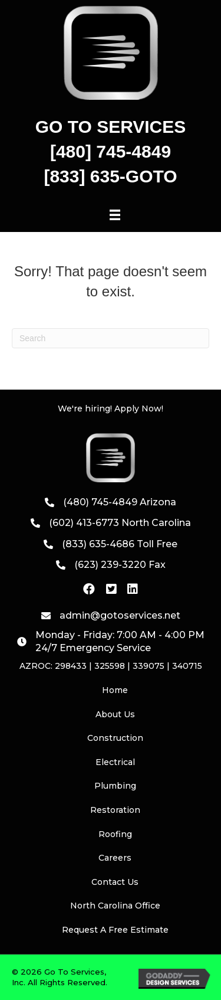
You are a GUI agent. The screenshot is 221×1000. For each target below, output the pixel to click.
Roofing (115, 834)
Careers (114, 857)
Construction (115, 738)
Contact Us (114, 882)
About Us (115, 714)
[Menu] (115, 215)
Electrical (115, 762)
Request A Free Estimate (115, 929)
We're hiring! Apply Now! (110, 408)
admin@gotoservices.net (120, 615)
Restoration (115, 810)
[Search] (110, 338)
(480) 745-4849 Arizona (119, 502)
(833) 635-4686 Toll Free (119, 544)
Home (115, 690)
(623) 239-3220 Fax (120, 564)
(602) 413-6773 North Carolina (120, 522)
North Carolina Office (115, 905)
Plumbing (115, 785)
